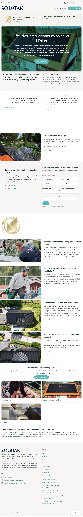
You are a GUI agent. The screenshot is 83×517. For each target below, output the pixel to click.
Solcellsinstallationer (48, 479)
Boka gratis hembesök (74, 8)
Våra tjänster (46, 466)
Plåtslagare (45, 473)
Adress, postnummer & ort (67, 188)
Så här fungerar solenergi (50, 483)
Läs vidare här (45, 18)
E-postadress (64, 195)
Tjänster (64, 8)
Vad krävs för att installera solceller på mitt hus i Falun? (53, 503)
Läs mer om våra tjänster (41, 377)
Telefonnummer (46, 195)
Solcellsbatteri (46, 476)
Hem (55, 8)
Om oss (59, 8)
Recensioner (46, 463)
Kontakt (44, 460)
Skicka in (46, 203)
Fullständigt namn (46, 188)
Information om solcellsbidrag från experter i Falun (53, 497)
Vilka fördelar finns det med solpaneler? (50, 487)
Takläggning (46, 469)
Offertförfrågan (41, 61)
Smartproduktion (23, 513)
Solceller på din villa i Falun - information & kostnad (51, 492)
